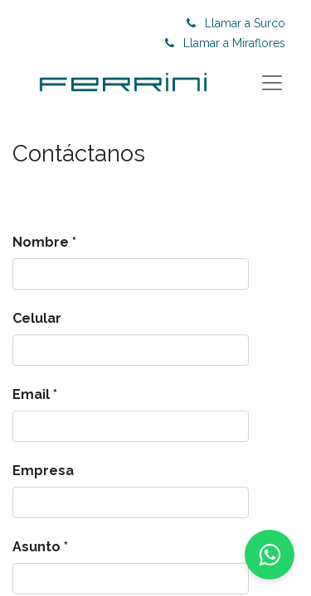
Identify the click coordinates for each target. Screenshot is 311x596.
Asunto (36, 547)
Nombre (40, 242)
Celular (36, 318)
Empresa (43, 470)
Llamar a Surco (245, 23)
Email (31, 394)
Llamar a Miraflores (234, 43)
